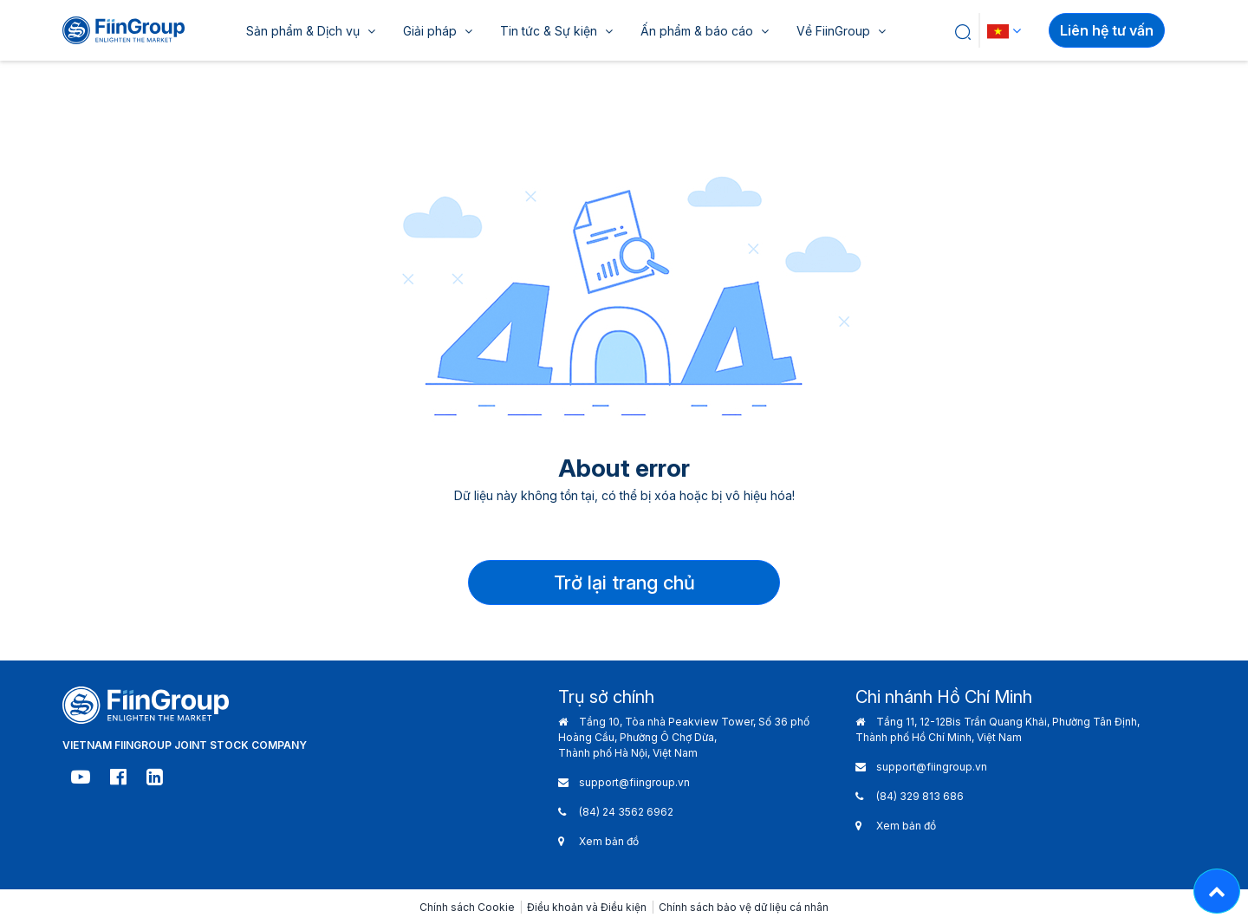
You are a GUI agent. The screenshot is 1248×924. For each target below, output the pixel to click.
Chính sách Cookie (467, 907)
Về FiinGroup (841, 30)
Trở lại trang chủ (624, 582)
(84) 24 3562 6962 (626, 811)
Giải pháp (437, 30)
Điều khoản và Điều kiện (587, 907)
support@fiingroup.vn (634, 782)
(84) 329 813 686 (920, 796)
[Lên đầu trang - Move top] (1216, 891)
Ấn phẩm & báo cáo (704, 30)
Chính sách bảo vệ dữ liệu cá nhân (744, 907)
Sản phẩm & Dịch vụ (310, 30)
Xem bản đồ (609, 841)
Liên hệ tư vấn (1107, 30)
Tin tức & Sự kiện (556, 30)
